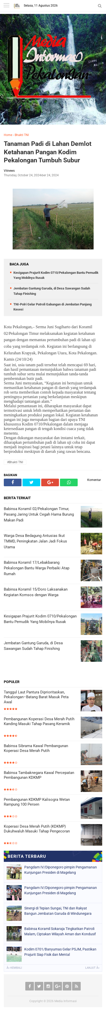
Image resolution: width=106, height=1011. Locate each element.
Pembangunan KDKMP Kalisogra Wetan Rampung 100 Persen (37, 802)
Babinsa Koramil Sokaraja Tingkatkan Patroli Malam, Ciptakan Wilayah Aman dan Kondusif (60, 931)
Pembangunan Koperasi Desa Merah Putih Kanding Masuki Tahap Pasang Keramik (39, 721)
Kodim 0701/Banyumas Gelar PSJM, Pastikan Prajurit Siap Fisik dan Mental (60, 952)
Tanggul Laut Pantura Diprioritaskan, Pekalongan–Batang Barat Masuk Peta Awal (36, 697)
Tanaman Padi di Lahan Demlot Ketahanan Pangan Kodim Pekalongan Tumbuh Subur (47, 152)
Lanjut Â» (92, 967)
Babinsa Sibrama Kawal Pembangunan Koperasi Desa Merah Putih (36, 748)
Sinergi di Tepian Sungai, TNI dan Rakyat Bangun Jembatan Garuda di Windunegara (58, 911)
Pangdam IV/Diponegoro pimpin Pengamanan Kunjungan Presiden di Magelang (60, 869)
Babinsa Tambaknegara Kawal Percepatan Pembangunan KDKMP (39, 775)
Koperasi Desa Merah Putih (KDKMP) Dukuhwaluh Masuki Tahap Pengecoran (37, 829)
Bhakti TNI (22, 135)
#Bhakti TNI (15, 462)
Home (8, 135)
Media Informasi (65, 1001)
